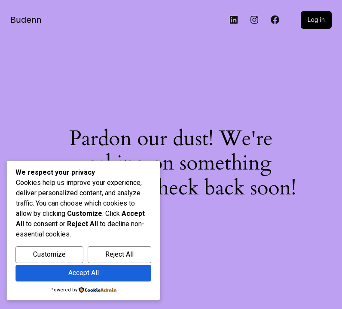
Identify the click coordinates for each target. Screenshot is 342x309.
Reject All (119, 254)
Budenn (25, 20)
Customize (49, 254)
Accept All (83, 273)
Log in (316, 19)
